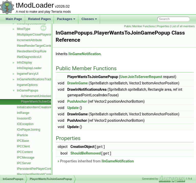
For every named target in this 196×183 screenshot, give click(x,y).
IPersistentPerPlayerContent (36, 169)
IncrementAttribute (29, 40)
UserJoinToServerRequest (154, 82)
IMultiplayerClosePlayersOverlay (39, 34)
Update (85, 113)
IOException (25, 124)
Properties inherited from (108, 166)
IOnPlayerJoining (28, 129)
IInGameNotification (97, 59)
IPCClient (23, 146)
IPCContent (25, 152)
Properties (187, 26)
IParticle (22, 135)
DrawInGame (90, 89)
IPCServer (24, 163)
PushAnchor (90, 107)
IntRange (23, 113)
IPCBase (23, 141)
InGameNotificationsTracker (36, 79)
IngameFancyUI (28, 73)
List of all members (183, 32)
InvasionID (24, 118)
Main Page (14, 19)
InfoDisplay (24, 62)
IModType (23, 29)
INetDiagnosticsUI (29, 57)
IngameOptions (27, 85)
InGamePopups (27, 90)
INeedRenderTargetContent (35, 46)
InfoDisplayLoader (29, 68)
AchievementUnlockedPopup (40, 96)
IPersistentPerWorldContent (36, 174)
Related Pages (39, 19)
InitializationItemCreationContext (39, 107)
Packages (66, 19)
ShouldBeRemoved (98, 159)
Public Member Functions (163, 26)
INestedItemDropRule (31, 51)
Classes (89, 19)
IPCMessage (25, 157)
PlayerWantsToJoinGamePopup (42, 101)
